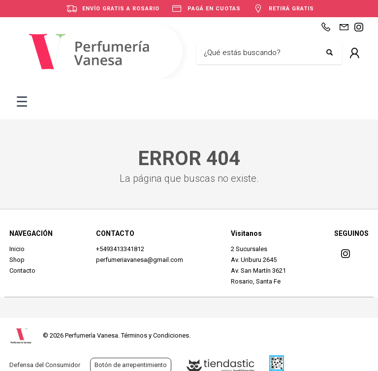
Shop (17, 259)
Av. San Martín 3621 (258, 270)
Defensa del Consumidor (44, 365)
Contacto (22, 270)
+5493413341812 (120, 249)
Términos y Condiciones (155, 335)
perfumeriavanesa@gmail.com (139, 259)
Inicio (17, 249)
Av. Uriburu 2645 (254, 259)
